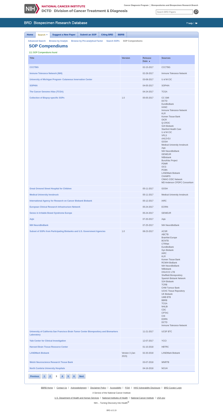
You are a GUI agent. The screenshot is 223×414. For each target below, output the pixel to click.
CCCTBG (34, 67)
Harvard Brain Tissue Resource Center (49, 347)
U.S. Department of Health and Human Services (77, 398)
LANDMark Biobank (39, 353)
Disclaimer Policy (98, 388)
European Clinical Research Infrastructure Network (55, 207)
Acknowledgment (78, 388)
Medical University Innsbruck (44, 194)
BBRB (121, 34)
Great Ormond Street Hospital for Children (51, 188)
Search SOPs (113, 41)
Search (41, 34)
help (189, 23)
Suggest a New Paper (63, 34)
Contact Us (62, 388)
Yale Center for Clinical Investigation (48, 341)
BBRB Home (47, 388)
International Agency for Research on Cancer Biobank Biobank (61, 201)
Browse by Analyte (58, 41)
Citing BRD (107, 34)
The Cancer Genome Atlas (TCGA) (46, 91)
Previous (34, 376)
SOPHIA (34, 85)
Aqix (32, 219)
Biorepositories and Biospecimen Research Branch (174, 5)
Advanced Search (37, 41)
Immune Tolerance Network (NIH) (46, 73)
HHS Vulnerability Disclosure (147, 388)
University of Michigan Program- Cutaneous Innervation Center (61, 79)
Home (30, 34)
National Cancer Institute (142, 398)
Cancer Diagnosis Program (136, 5)
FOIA (127, 388)
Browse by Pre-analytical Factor (87, 41)
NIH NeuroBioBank (39, 225)
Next (81, 376)
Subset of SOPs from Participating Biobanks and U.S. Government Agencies (67, 231)
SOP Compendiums (133, 41)
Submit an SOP (88, 34)
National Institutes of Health (115, 398)
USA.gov (161, 398)
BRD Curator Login (173, 388)
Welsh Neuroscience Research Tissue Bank (51, 362)
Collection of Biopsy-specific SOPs (47, 98)
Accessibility (115, 388)
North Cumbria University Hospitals (47, 368)
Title (32, 58)
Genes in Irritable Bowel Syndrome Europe (51, 213)
